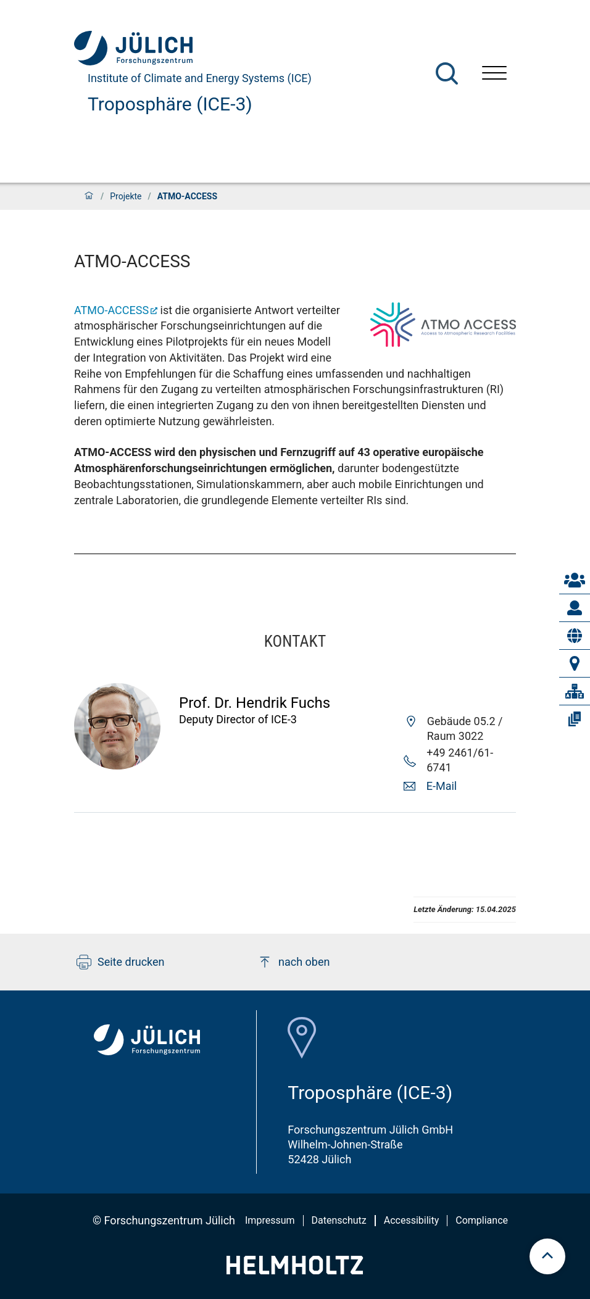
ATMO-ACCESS (111, 310)
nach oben (293, 962)
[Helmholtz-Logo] (294, 1270)
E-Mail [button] (441, 785)
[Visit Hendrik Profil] (117, 765)
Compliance (481, 1220)
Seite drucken (121, 962)
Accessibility (411, 1220)
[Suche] (447, 73)
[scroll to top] (547, 1256)
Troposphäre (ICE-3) (170, 104)
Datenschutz (339, 1220)
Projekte (125, 196)
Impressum (270, 1220)
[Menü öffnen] (494, 74)
